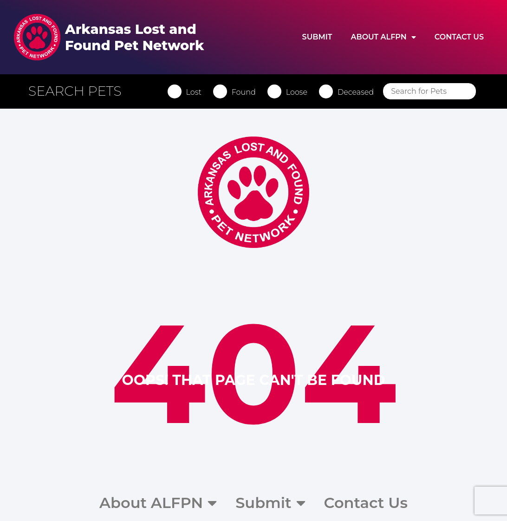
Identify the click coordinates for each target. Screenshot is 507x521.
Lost (194, 92)
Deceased (356, 92)
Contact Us (459, 37)
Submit (317, 37)
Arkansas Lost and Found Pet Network (134, 37)
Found (244, 92)
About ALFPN (383, 37)
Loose (296, 92)
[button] (79, 91)
